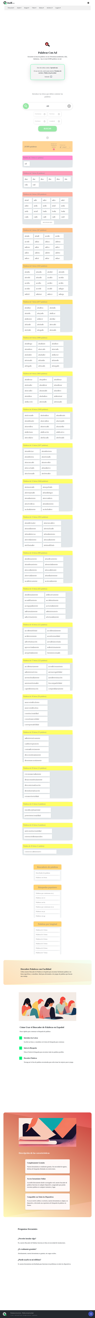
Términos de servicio (15, 1313)
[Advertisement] (47, 25)
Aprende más (54, 67)
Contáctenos (34, 1315)
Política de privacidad (50, 73)
